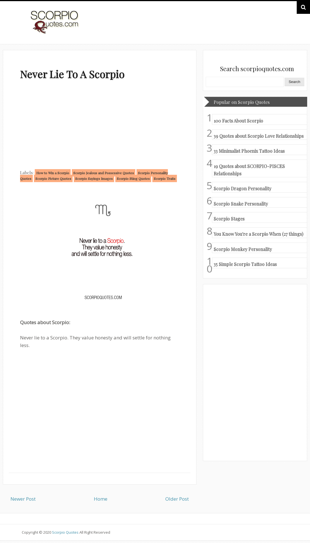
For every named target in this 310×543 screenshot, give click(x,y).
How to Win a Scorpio (52, 173)
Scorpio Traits (164, 178)
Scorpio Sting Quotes (133, 178)
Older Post (177, 499)
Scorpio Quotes (65, 532)
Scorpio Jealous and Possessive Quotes (103, 173)
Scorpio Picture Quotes (53, 178)
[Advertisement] (99, 125)
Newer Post (23, 499)
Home (100, 499)
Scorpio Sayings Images (94, 178)
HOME (272, 27)
